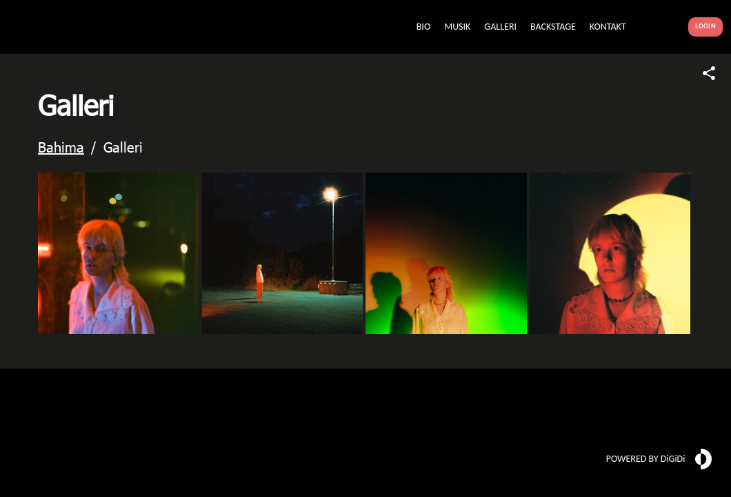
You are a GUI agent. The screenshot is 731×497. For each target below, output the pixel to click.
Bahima (61, 146)
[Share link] (708, 73)
